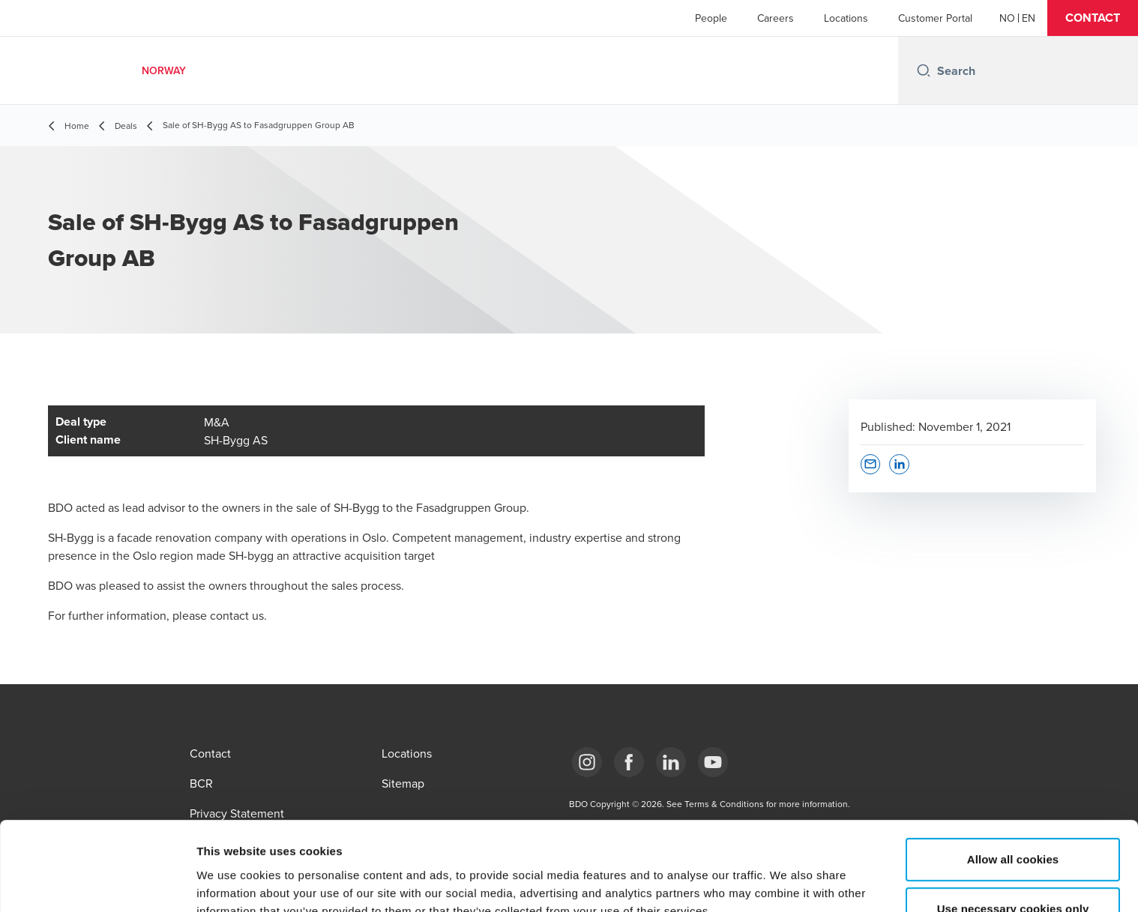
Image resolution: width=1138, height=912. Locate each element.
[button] (1092, 18)
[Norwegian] (1007, 17)
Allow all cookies (1013, 776)
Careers (775, 17)
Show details (787, 882)
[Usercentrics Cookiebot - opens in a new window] (97, 883)
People (711, 17)
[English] (1028, 17)
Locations (846, 17)
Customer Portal (935, 17)
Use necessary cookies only (1013, 825)
